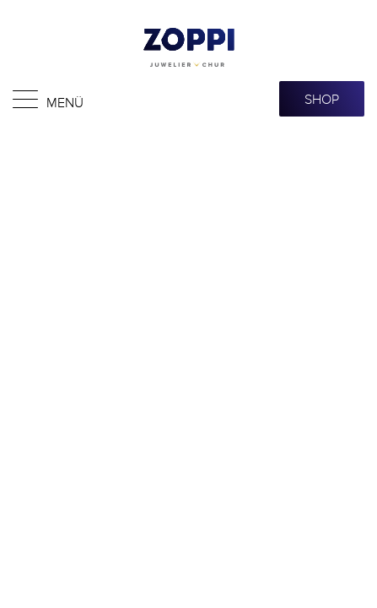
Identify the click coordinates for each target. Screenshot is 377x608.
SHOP (321, 98)
